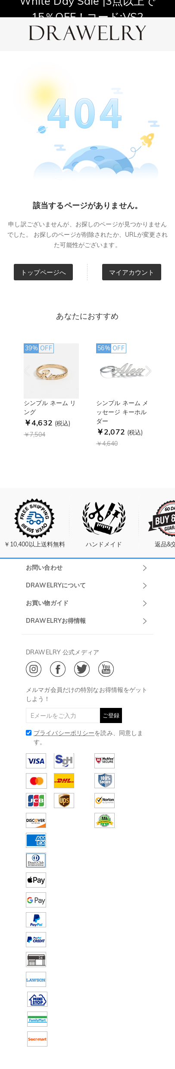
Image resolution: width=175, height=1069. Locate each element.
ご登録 (111, 715)
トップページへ (43, 272)
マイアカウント (132, 272)
